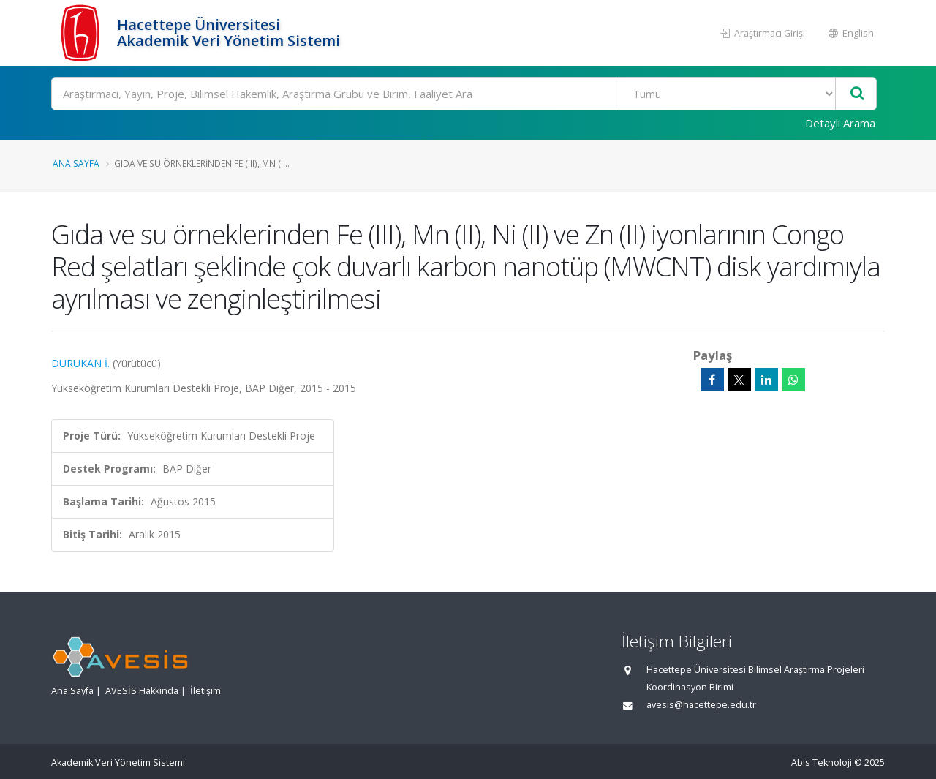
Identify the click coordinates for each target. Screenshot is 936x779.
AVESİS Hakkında (141, 691)
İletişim (205, 691)
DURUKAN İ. (80, 363)
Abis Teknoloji (821, 762)
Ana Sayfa (76, 163)
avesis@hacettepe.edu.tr (701, 705)
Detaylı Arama (840, 123)
